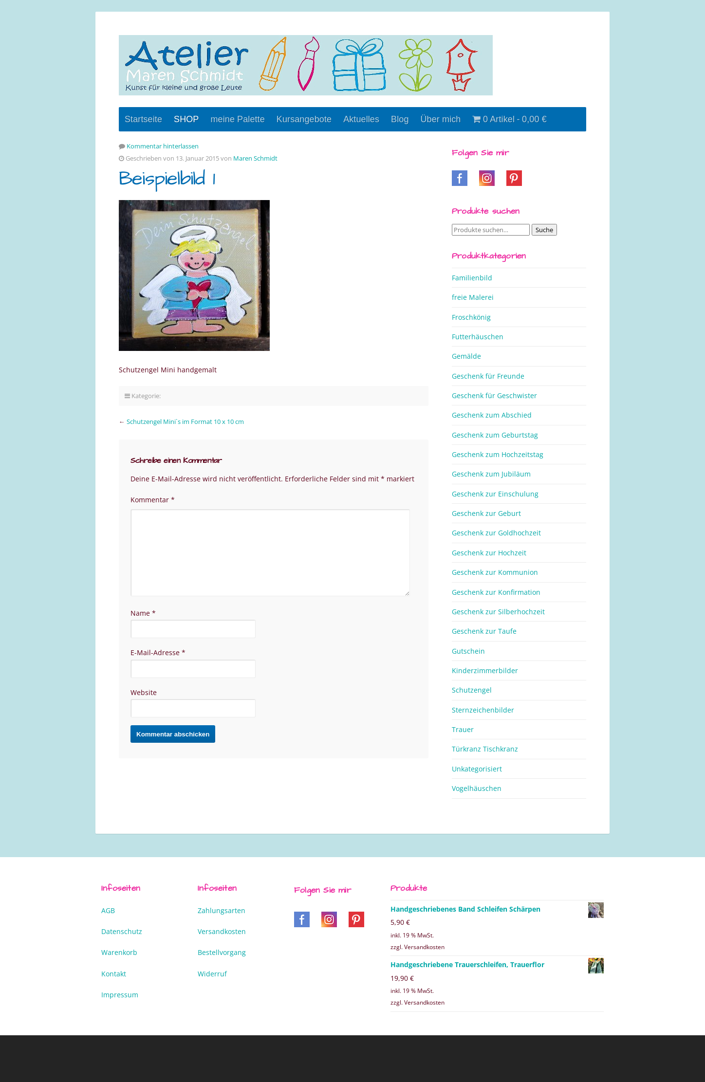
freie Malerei (473, 297)
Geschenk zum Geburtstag (495, 435)
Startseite (143, 119)
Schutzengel (472, 690)
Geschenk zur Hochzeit (489, 552)
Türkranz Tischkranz (485, 748)
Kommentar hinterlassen (163, 146)
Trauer (463, 729)
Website (143, 692)
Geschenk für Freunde (488, 376)
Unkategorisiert (477, 768)
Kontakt (113, 973)
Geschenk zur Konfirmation (496, 592)
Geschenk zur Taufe (484, 631)
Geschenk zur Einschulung (495, 493)
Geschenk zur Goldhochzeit (496, 532)
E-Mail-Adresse (158, 652)
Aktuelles (361, 119)
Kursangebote (304, 119)
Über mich (441, 119)
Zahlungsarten (221, 910)
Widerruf (212, 973)
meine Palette (237, 119)
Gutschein (468, 651)
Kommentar (152, 499)
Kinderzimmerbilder (485, 670)
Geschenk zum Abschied (492, 415)
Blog (399, 119)
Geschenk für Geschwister (494, 395)
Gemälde (466, 356)
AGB (108, 910)
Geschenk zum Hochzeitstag (497, 454)
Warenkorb (119, 952)
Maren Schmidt (255, 158)
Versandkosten (222, 931)
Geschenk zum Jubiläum (491, 473)
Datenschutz (121, 931)
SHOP (186, 119)
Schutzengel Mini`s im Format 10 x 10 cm (185, 421)
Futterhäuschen (477, 336)
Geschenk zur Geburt (486, 513)
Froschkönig (471, 317)
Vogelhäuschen (476, 788)
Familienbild (472, 277)
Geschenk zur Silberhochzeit (498, 611)
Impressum (119, 994)
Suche (544, 229)
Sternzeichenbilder (483, 710)
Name (143, 613)
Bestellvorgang (222, 952)
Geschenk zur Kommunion (495, 572)
